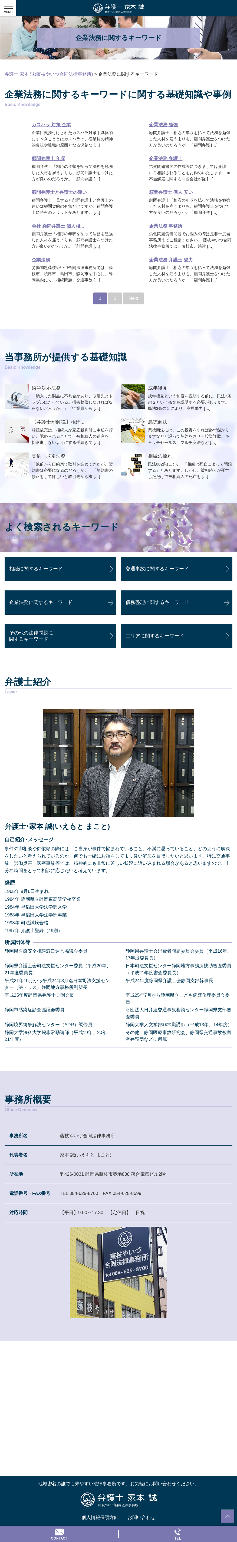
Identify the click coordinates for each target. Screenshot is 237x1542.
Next (133, 298)
